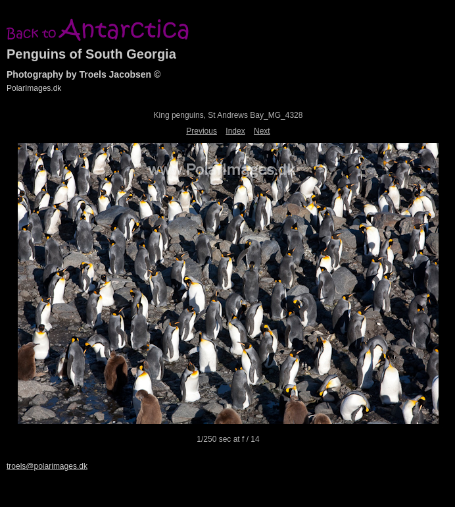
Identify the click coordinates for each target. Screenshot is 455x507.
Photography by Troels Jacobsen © (83, 74)
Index (235, 131)
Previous (201, 131)
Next (262, 131)
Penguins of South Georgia (91, 54)
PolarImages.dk (34, 88)
